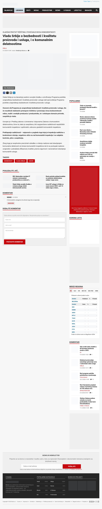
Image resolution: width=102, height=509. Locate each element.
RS (71, 291)
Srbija (5, 48)
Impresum (25, 501)
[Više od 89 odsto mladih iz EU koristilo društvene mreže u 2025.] (74, 349)
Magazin (88, 10)
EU (80, 352)
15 (92, 379)
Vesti (28, 10)
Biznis (57, 10)
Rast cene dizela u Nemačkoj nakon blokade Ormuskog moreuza (88, 131)
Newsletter (67, 501)
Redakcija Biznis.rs (21, 50)
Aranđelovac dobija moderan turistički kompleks (86, 143)
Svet (38, 485)
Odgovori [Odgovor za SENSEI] (11, 203)
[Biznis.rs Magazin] (84, 186)
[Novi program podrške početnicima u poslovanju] (74, 376)
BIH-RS (84, 291)
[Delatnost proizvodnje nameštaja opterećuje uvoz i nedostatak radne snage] (74, 362)
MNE (96, 291)
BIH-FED (90, 291)
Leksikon (19, 10)
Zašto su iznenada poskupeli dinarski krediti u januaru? (88, 107)
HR (79, 291)
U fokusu (67, 10)
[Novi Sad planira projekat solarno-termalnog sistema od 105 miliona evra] (74, 387)
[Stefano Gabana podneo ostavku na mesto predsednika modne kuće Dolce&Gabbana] (74, 400)
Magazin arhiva (76, 501)
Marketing (38, 501)
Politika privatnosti (47, 501)
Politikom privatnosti (76, 469)
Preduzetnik (47, 10)
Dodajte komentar (12, 209)
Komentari (8, 193)
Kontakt (32, 501)
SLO (75, 291)
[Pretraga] (96, 10)
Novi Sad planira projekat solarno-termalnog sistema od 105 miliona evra (88, 386)
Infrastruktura (85, 390)
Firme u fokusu (84, 406)
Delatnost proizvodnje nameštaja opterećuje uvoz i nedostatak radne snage (88, 361)
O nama (19, 501)
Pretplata (84, 501)
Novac (36, 10)
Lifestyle (77, 10)
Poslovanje (83, 377)
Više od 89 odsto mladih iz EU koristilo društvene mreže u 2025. (88, 348)
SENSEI (9, 197)
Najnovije (8, 10)
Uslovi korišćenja (59, 501)
